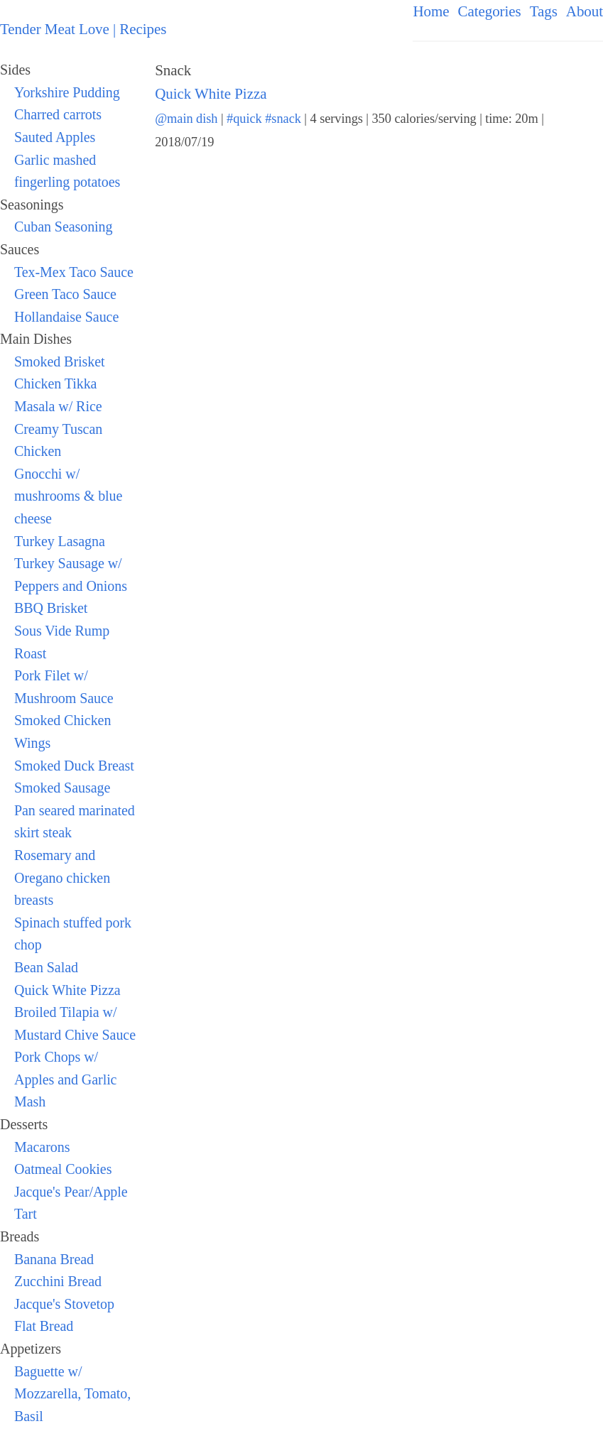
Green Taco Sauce (65, 294)
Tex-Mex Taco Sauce (74, 272)
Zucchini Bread (58, 1281)
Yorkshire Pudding (67, 92)
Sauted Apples (54, 137)
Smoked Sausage (62, 787)
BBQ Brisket (50, 608)
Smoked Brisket (59, 361)
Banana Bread (54, 1259)
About (584, 11)
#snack (283, 118)
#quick (244, 118)
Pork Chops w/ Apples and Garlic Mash (65, 1079)
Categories (489, 11)
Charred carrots (58, 114)
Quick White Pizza (67, 990)
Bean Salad (46, 967)
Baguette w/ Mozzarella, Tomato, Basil (72, 1394)
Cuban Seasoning (63, 226)
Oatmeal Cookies (63, 1169)
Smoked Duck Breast (74, 765)
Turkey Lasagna (59, 541)
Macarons (42, 1147)
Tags (544, 11)
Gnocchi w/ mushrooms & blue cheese (68, 496)
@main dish (186, 118)
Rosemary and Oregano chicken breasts (62, 877)
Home (431, 11)
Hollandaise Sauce (66, 317)
